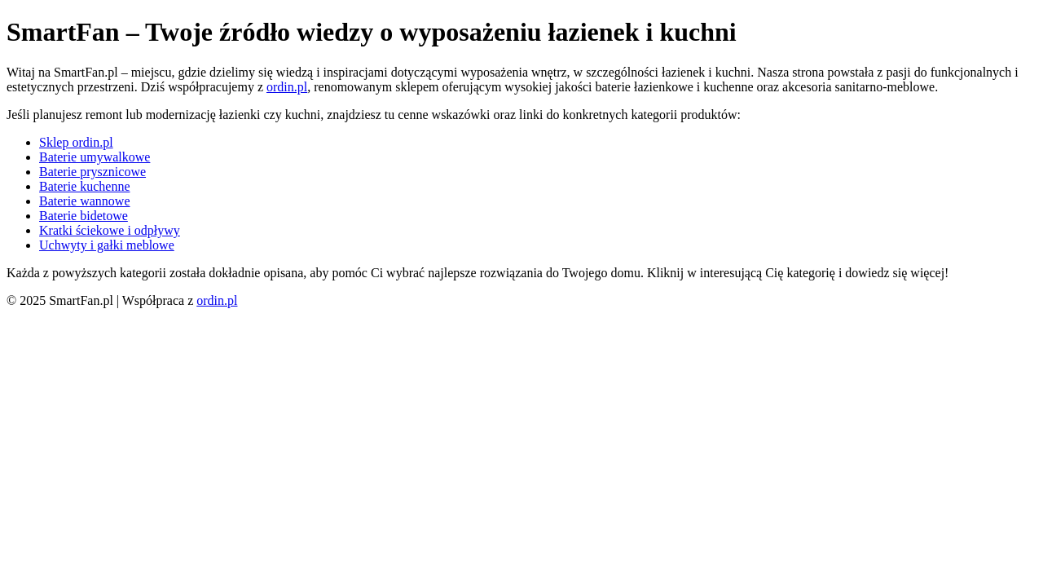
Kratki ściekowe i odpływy (109, 230)
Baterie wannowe (84, 201)
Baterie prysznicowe (92, 172)
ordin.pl (286, 87)
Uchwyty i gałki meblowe (106, 245)
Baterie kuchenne (84, 186)
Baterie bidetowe (83, 216)
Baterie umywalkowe (94, 157)
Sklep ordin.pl (76, 142)
